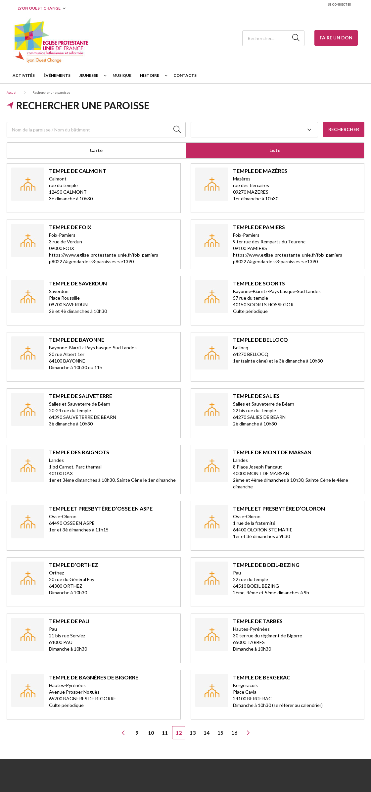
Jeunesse (88, 75)
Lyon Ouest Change (39, 8)
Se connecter (339, 4)
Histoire (149, 75)
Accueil (12, 92)
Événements (56, 75)
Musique (122, 75)
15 (220, 732)
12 (179, 732)
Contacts (185, 75)
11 (165, 732)
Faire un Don (336, 37)
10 (151, 732)
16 (234, 732)
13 (193, 732)
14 (206, 732)
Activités (24, 75)
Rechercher (343, 129)
